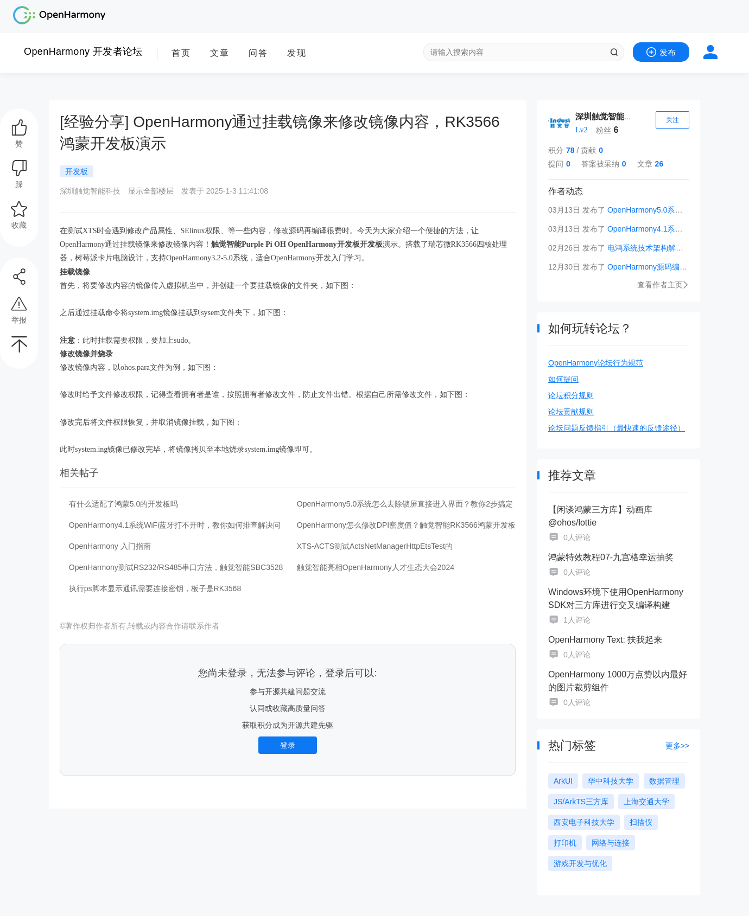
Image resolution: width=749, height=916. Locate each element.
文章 (220, 52)
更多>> (677, 745)
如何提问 (563, 379)
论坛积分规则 (571, 395)
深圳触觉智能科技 (607, 116)
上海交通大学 (646, 801)
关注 (672, 120)
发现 (297, 52)
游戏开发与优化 (580, 863)
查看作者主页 (663, 284)
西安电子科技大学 (584, 822)
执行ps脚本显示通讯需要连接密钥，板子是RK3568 (155, 588)
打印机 (565, 842)
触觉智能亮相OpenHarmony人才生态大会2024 (375, 567)
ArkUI (563, 781)
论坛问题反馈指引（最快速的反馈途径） (616, 428)
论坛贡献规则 (571, 411)
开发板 (76, 171)
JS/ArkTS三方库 (581, 801)
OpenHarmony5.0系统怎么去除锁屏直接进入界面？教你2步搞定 (405, 503)
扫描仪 (641, 822)
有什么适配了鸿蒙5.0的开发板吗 (123, 503)
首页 (181, 52)
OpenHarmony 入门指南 (110, 546)
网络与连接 (611, 842)
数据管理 (664, 781)
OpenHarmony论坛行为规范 (595, 362)
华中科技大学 (610, 781)
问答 (258, 52)
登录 (287, 745)
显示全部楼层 (151, 191)
